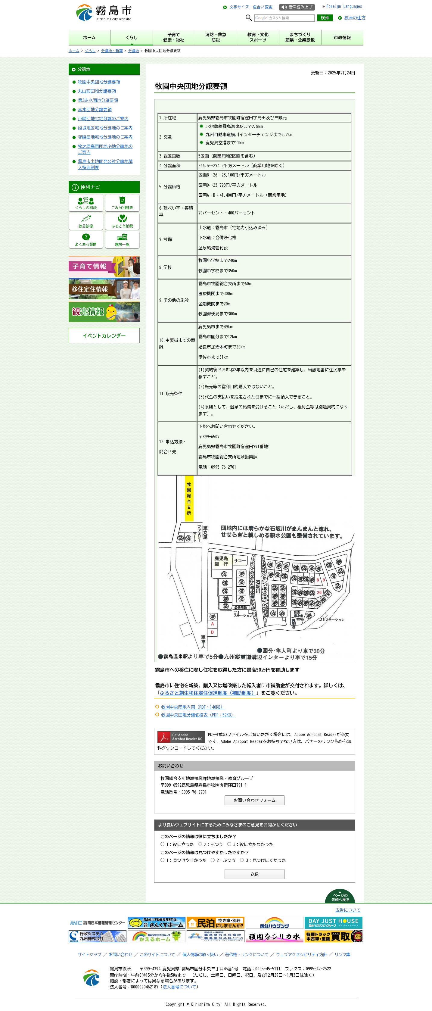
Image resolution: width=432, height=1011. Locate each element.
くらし (90, 50)
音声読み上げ (300, 7)
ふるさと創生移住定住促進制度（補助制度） (208, 693)
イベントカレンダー (104, 335)
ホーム (74, 50)
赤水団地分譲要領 (95, 110)
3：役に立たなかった (253, 844)
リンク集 (342, 955)
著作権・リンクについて (246, 955)
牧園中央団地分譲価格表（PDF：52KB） (198, 715)
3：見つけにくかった (266, 860)
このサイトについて (157, 955)
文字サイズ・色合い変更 (250, 7)
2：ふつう (213, 844)
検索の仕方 (354, 18)
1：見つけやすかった (186, 860)
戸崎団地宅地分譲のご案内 (103, 119)
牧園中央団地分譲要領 (99, 82)
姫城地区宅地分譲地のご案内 (105, 128)
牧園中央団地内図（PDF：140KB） (193, 707)
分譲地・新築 (112, 50)
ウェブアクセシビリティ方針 (301, 955)
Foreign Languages (344, 6)
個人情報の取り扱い (200, 955)
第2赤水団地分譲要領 (98, 100)
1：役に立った (180, 844)
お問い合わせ (120, 955)
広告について (348, 910)
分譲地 (133, 50)
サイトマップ (89, 955)
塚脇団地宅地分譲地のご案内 (105, 137)
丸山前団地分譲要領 (97, 91)
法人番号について (179, 987)
